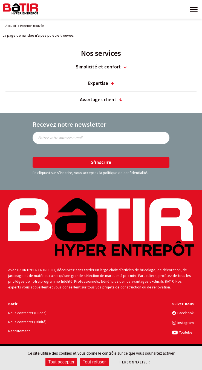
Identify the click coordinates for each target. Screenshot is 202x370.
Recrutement (19, 330)
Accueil (10, 26)
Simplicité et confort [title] (98, 67)
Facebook (185, 312)
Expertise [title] (98, 83)
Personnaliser (135, 362)
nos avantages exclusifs (144, 281)
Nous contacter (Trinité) (27, 321)
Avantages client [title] (98, 99)
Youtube (185, 332)
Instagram (185, 322)
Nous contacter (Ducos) (27, 312)
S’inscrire (101, 162)
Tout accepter (61, 362)
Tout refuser (94, 362)
